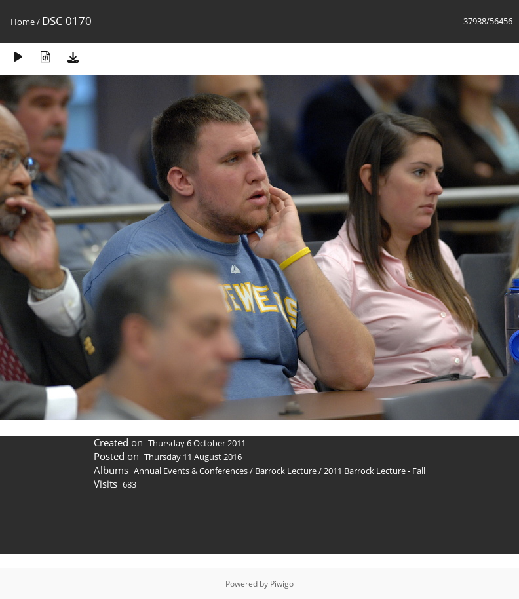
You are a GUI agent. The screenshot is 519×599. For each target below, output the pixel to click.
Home (22, 22)
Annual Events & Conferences (191, 470)
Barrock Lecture (286, 470)
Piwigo (282, 583)
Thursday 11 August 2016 (193, 457)
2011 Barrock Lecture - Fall (374, 470)
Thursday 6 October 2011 (197, 443)
